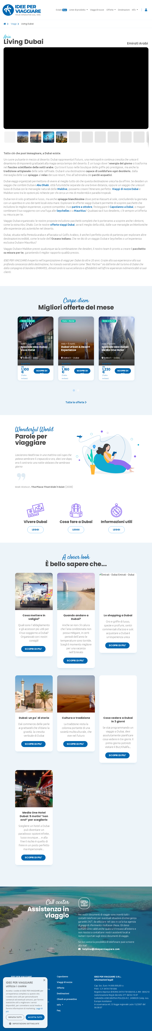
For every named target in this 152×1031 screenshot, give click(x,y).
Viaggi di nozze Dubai (125, 188)
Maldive (62, 188)
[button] (145, 50)
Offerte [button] (110, 10)
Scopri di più (41, 371)
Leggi (35, 529)
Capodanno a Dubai (121, 206)
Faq (58, 973)
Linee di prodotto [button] (77, 10)
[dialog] (25, 1002)
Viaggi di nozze (97, 10)
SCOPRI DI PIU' (33, 649)
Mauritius (80, 210)
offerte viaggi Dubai (62, 224)
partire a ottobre (82, 206)
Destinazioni (124, 10)
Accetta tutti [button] (35, 1017)
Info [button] (134, 10)
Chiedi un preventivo (67, 961)
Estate (61, 10)
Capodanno (62, 939)
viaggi (13, 24)
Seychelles (63, 210)
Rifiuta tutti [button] (15, 1017)
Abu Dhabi (43, 185)
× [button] (44, 980)
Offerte (60, 950)
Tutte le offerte (76, 402)
